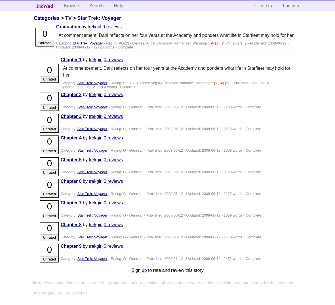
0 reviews (112, 26)
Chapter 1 (71, 59)
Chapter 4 (71, 137)
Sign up (139, 270)
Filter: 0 (261, 5)
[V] (212, 43)
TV (68, 18)
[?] (223, 43)
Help (118, 5)
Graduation (68, 26)
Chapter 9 (71, 246)
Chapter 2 (71, 94)
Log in (289, 5)
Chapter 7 (71, 202)
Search (96, 5)
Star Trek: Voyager (99, 18)
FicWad (44, 6)
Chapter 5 (71, 159)
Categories (47, 18)
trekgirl (94, 26)
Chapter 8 (71, 224)
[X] (217, 43)
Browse (71, 5)
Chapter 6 (71, 181)
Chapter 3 (71, 116)
